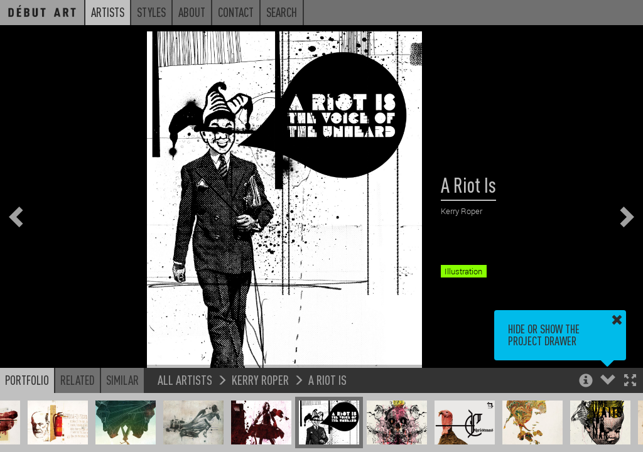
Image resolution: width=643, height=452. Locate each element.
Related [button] (77, 380)
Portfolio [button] (27, 380)
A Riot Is (327, 379)
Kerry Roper (260, 379)
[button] (630, 381)
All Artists (185, 379)
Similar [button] (122, 380)
